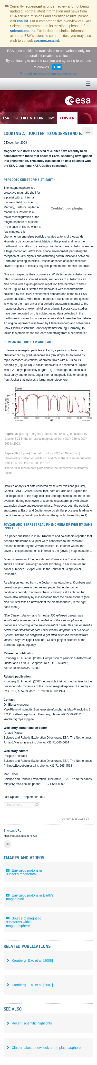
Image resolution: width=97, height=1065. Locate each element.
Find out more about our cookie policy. (48, 73)
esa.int (22, 21)
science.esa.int (22, 31)
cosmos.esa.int (46, 40)
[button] (7, 844)
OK (59, 67)
